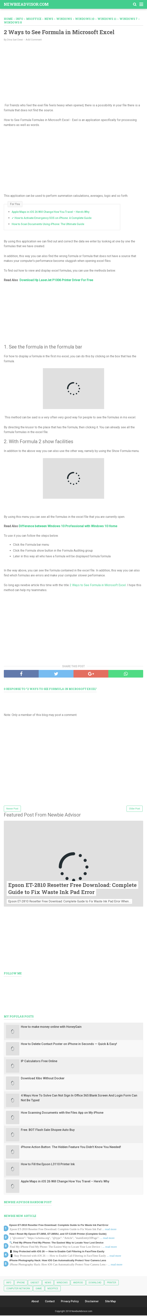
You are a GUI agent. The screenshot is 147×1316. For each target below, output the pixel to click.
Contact (50, 1301)
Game (39, 1289)
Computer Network (18, 1289)
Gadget (34, 1283)
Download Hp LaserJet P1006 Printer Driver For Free (56, 280)
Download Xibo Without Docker (43, 1078)
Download (95, 1283)
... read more (109, 1229)
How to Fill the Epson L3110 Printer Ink (48, 1164)
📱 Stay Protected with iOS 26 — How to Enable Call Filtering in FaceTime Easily (56, 1251)
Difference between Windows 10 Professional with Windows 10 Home (68, 526)
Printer (111, 1283)
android (78, 1283)
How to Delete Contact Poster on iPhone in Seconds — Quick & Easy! (69, 1044)
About (35, 1301)
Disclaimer (92, 1301)
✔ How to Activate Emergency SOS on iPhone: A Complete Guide (51, 218)
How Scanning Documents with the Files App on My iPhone (62, 1113)
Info (8, 1283)
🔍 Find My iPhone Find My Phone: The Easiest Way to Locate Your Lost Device (56, 1243)
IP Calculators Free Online (39, 1061)
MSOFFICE (52, 1289)
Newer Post (12, 809)
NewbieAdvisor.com (26, 4)
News (48, 1283)
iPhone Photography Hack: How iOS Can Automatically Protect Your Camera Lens (57, 1260)
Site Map (110, 1301)
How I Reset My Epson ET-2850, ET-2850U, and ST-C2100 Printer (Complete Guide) (57, 1234)
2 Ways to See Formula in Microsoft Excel (98, 585)
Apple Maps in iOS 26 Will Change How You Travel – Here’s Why (50, 212)
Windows (62, 1283)
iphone (21, 1283)
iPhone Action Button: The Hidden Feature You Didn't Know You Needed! (71, 1147)
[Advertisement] (73, 72)
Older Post (134, 809)
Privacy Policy (70, 1301)
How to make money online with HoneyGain (51, 1027)
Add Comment (34, 39)
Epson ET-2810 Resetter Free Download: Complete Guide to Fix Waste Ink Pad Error (72, 889)
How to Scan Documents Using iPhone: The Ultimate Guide (48, 224)
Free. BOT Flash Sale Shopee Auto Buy (48, 1130)
